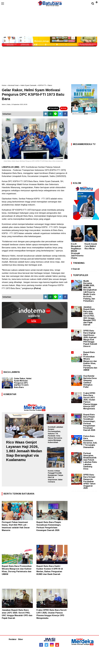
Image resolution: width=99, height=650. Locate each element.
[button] (96, 1)
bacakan (53, 108)
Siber (20, 639)
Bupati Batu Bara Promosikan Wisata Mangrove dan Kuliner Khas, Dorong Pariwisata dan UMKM (90, 361)
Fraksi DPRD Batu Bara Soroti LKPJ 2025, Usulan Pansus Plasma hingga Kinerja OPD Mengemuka (90, 401)
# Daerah (75, 269)
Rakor (50, 85)
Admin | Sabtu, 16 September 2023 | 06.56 (14, 104)
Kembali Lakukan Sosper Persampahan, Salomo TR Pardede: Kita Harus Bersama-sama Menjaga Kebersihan (55, 434)
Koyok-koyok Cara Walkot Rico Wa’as (91, 246)
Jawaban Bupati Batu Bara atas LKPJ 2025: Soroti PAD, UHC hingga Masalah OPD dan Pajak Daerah (89, 316)
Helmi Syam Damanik (28, 85)
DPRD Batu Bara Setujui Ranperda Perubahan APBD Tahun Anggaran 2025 (89, 481)
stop (63, 108)
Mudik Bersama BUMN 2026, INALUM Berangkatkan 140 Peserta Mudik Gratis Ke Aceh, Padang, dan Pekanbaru (90, 291)
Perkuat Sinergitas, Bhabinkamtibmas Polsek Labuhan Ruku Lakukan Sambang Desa (90, 461)
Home (4, 85)
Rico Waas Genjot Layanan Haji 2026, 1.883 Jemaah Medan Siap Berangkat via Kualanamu (24, 451)
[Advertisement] (49, 18)
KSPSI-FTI (42, 85)
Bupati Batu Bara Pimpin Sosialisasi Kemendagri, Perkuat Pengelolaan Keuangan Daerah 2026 (89, 422)
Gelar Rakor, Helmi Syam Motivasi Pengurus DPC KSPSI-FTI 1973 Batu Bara (22, 382)
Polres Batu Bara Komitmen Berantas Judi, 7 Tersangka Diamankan (90, 441)
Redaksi (12, 639)
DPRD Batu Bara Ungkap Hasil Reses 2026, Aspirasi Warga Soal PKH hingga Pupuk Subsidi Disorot (90, 338)
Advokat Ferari (13, 85)
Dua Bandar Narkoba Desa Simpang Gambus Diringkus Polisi (90, 381)
